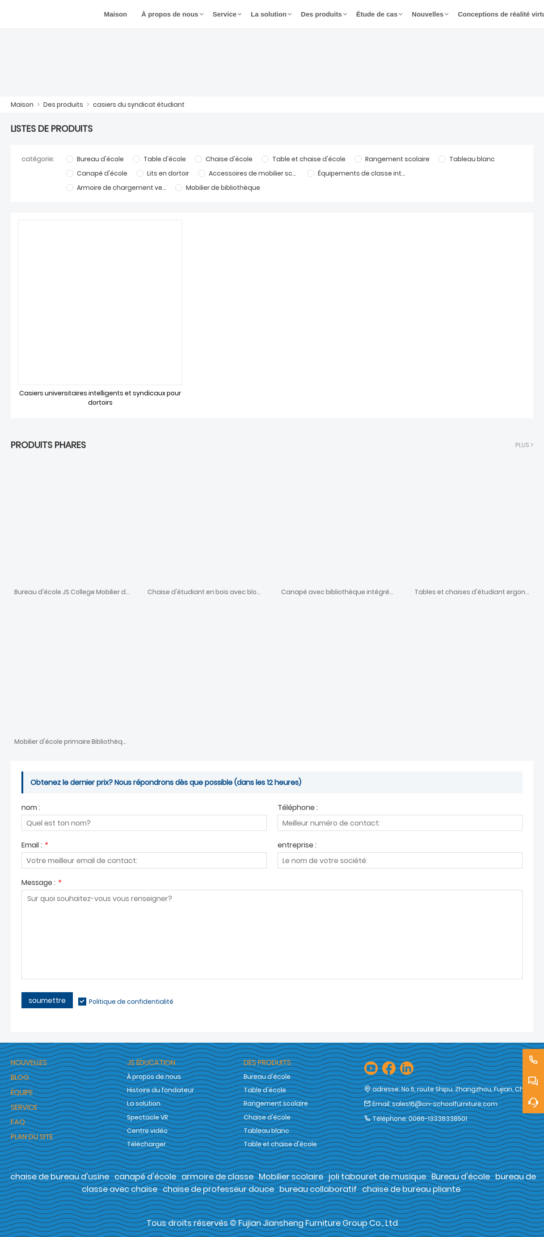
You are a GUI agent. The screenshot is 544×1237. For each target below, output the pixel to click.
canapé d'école (145, 1176)
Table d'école (265, 1090)
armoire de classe (217, 1176)
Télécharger (146, 1144)
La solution (143, 1103)
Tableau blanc (266, 1130)
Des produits (63, 104)
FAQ (18, 1122)
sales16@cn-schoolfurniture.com (445, 1103)
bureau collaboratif (318, 1189)
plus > (524, 444)
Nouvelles (29, 1062)
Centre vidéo (147, 1130)
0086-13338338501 (438, 1118)
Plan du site (32, 1137)
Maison (22, 104)
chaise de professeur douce (218, 1189)
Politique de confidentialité (131, 1001)
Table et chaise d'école (280, 1144)
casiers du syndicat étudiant (139, 104)
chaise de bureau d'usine (59, 1176)
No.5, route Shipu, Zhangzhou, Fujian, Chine (467, 1089)
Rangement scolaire (276, 1103)
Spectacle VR (147, 1117)
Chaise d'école (267, 1117)
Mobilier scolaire (291, 1176)
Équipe (22, 1092)
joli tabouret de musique (377, 1176)
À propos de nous (154, 1076)
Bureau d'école (267, 1076)
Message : (41, 883)
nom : (30, 808)
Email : (34, 846)
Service (24, 1107)
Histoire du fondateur (160, 1090)
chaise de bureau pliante (411, 1189)
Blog (20, 1077)
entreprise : (297, 846)
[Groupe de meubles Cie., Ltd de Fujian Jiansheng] (54, 14)
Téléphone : (298, 808)
